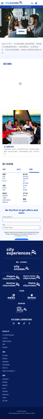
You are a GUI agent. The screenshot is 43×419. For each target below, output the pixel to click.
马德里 (4, 198)
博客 (3, 344)
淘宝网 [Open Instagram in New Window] (14, 323)
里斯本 (25, 201)
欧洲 (30, 169)
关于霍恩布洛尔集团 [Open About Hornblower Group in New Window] (8, 335)
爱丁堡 (4, 181)
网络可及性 (5, 395)
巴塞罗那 (5, 196)
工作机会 (4, 338)
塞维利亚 (5, 202)
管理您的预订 (6, 365)
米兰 (24, 181)
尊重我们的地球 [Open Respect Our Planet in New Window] (6, 341)
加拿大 (19, 169)
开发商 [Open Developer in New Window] (4, 398)
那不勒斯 (25, 183)
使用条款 (4, 382)
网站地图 (4, 391)
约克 (3, 179)
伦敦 (3, 177)
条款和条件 (5, 379)
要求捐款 (4, 347)
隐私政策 (4, 385)
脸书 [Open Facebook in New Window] (19, 323)
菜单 (1, 3)
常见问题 (4, 355)
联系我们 (4, 359)
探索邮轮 (21, 31)
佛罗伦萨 (25, 179)
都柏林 (25, 196)
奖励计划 (4, 368)
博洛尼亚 (25, 177)
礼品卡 (4, 388)
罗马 (24, 188)
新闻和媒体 (5, 362)
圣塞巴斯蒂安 (6, 200)
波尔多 (4, 188)
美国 (4, 169)
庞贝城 (25, 185)
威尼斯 (25, 190)
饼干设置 (4, 401)
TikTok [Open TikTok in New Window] (24, 323)
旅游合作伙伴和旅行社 (8, 371)
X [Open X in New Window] (29, 323)
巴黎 (3, 190)
